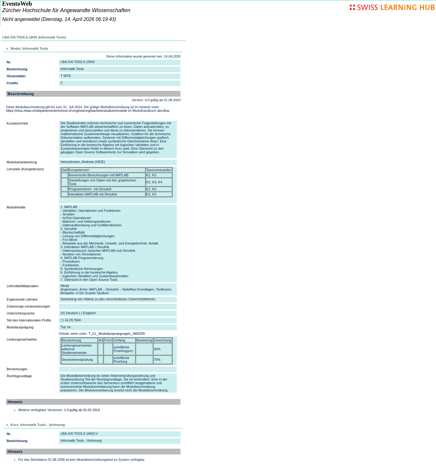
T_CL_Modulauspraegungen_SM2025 (116, 333)
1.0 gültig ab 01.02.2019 (82, 410)
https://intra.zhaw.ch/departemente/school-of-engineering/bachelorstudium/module (66, 110)
